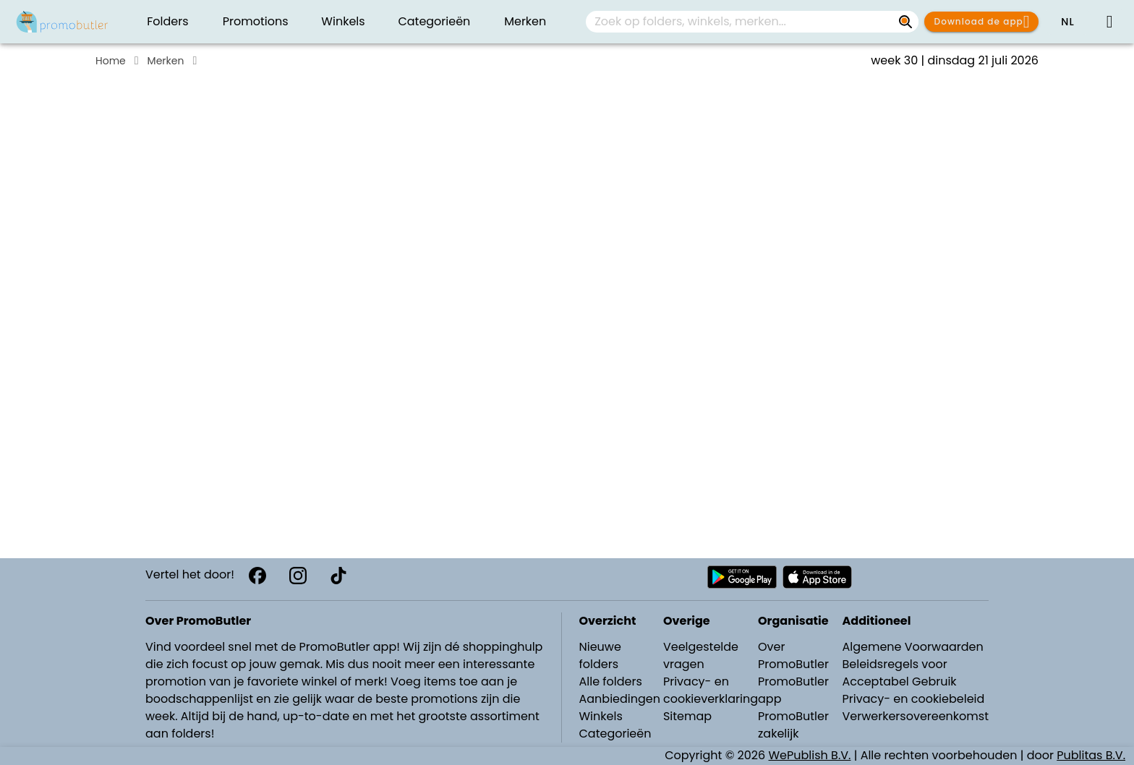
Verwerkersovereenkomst (915, 716)
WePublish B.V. (810, 755)
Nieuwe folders (600, 655)
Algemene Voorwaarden (912, 646)
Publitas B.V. (1091, 755)
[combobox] (752, 22)
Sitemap (687, 716)
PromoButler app (793, 690)
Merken (166, 61)
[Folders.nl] (62, 21)
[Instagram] (298, 576)
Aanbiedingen (619, 699)
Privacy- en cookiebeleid (913, 699)
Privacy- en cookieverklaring (710, 690)
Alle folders (610, 681)
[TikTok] (338, 576)
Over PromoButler (793, 655)
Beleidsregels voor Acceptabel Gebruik (899, 673)
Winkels (601, 716)
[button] (1067, 22)
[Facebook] (257, 576)
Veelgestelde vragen (700, 655)
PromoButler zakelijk (793, 725)
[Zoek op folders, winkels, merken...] (905, 22)
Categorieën (615, 733)
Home (110, 61)
